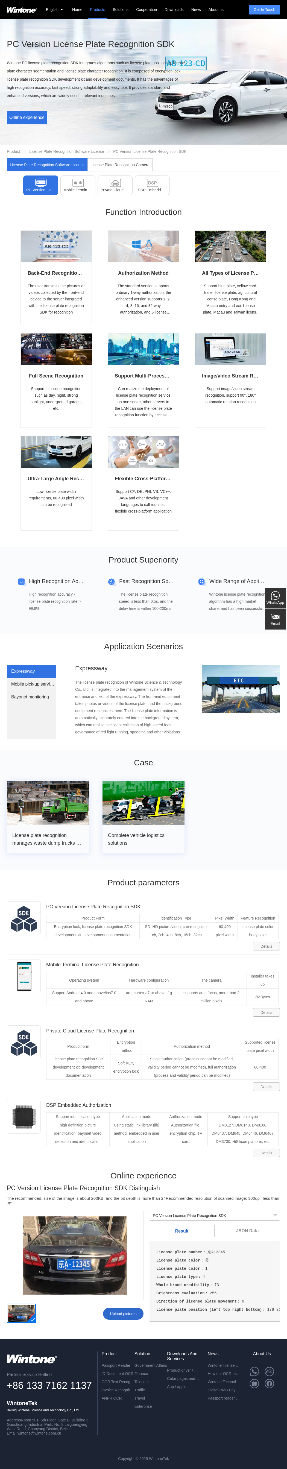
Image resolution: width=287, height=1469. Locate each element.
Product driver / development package (183, 1370)
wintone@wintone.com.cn (39, 1433)
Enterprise (143, 1406)
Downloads (174, 9)
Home (77, 9)
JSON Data (247, 1230)
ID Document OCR (118, 1373)
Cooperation (146, 9)
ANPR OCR (112, 1398)
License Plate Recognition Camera (120, 165)
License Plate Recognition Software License (66, 151)
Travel (139, 1398)
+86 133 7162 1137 (49, 1385)
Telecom (141, 1382)
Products (97, 9)
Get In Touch (264, 9)
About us (216, 9)
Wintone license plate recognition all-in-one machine (224, 1365)
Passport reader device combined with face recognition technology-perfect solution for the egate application (224, 1398)
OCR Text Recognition (118, 1382)
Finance (141, 1373)
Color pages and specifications (183, 1378)
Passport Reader (116, 1365)
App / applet (177, 1387)
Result (182, 1231)
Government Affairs (150, 1365)
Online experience (27, 117)
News (196, 9)
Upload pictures (123, 1314)
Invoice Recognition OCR (118, 1390)
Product (13, 151)
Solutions (121, 9)
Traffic (139, 1390)
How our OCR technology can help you (224, 1373)
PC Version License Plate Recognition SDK (149, 151)
